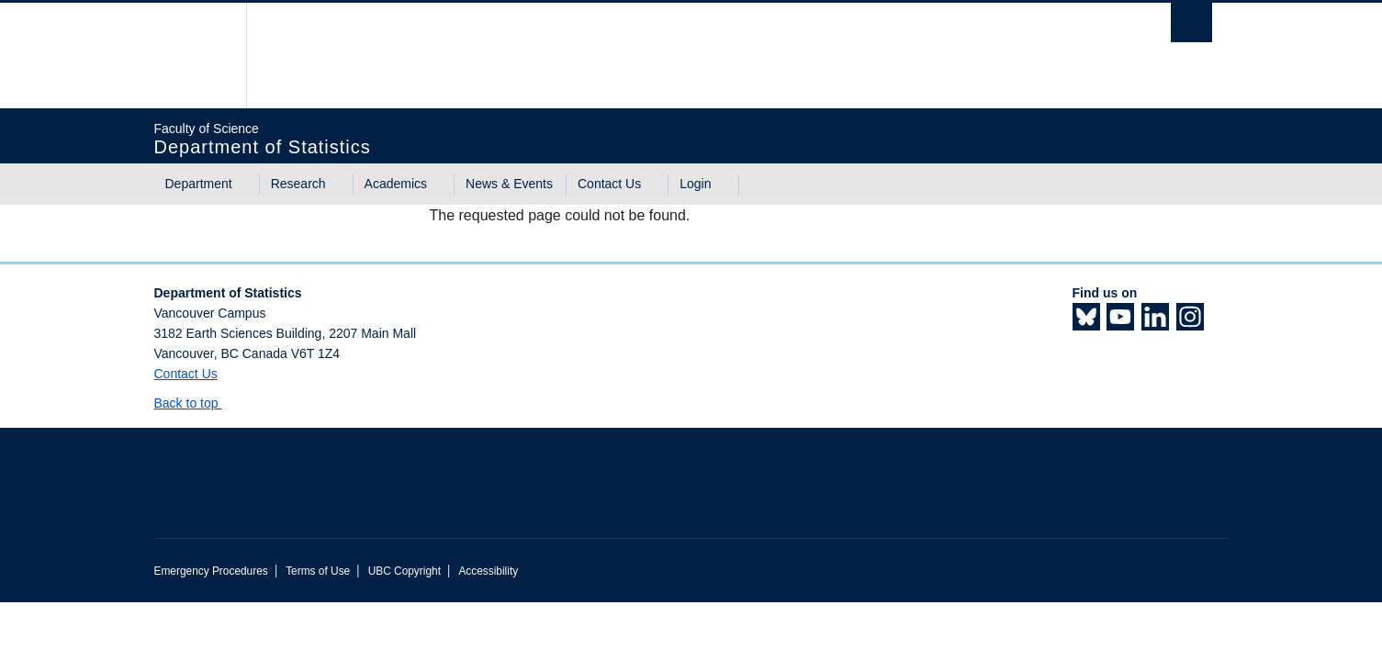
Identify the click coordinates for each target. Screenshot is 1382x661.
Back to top (195, 403)
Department (198, 183)
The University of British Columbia (193, 55)
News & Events (509, 183)
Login (695, 183)
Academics (396, 183)
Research (298, 183)
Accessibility (488, 571)
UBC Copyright (404, 571)
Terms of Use (318, 571)
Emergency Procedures (211, 571)
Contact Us (609, 183)
